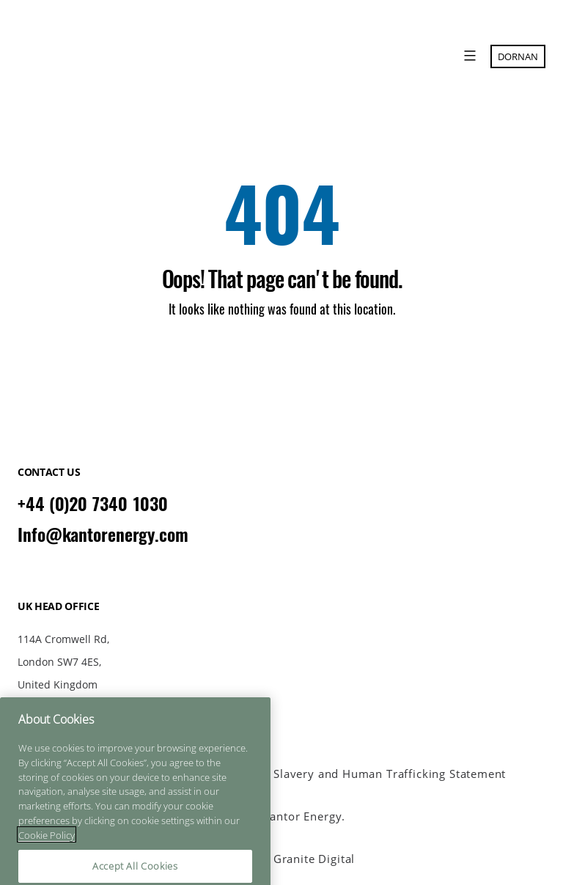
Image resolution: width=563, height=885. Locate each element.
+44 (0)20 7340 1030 (93, 503)
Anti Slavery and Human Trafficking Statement (376, 774)
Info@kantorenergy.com (103, 534)
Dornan (518, 56)
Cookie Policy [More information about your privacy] (46, 870)
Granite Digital (314, 858)
